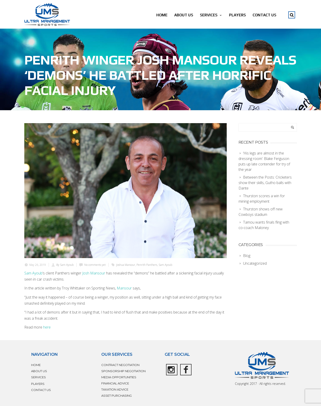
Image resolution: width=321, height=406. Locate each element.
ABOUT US (183, 15)
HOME (161, 15)
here (47, 327)
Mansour (124, 288)
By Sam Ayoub (65, 265)
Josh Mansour (93, 273)
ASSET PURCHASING (116, 395)
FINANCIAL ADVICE (115, 383)
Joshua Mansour (125, 265)
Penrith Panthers (147, 265)
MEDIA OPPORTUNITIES (118, 377)
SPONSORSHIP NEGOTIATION (123, 371)
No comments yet (95, 265)
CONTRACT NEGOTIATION (120, 365)
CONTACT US (264, 15)
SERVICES (211, 15)
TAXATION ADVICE (114, 389)
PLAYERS (237, 15)
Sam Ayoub (165, 265)
